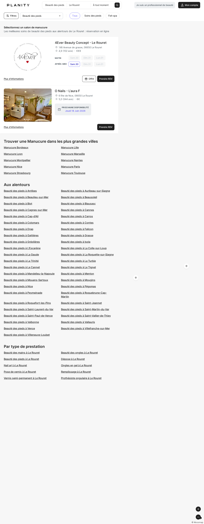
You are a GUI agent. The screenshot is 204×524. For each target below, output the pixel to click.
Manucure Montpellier (17, 160)
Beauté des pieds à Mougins (78, 280)
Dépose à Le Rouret (73, 359)
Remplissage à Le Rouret (76, 371)
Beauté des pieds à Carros (77, 216)
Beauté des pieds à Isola (75, 241)
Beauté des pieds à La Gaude (21, 254)
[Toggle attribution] (200, 521)
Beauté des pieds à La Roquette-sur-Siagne (87, 254)
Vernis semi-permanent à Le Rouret (25, 378)
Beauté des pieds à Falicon (77, 229)
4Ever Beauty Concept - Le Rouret (80, 43)
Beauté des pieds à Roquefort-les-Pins (27, 303)
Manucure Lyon (13, 153)
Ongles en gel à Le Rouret (76, 365)
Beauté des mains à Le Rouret (22, 352)
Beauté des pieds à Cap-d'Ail (21, 216)
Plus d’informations (14, 78)
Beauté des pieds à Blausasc (78, 203)
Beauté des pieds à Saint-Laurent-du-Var (28, 309)
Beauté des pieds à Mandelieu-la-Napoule (29, 273)
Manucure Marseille (73, 153)
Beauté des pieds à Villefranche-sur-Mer (85, 328)
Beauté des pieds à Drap (18, 229)
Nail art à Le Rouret (15, 365)
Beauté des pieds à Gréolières (22, 241)
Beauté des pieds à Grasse (77, 235)
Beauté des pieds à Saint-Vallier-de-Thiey (86, 315)
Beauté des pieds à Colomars (21, 222)
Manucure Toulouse (73, 173)
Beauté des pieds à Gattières (21, 235)
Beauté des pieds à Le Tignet (78, 267)
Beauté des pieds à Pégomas (78, 286)
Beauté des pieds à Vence (19, 328)
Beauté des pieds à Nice (18, 286)
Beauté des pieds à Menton (77, 273)
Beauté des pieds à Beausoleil (79, 197)
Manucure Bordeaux (16, 147)
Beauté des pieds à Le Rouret (21, 359)
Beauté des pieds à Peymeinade (23, 292)
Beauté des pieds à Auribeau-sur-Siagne (85, 190)
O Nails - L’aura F (67, 91)
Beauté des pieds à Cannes (77, 210)
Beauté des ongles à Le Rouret (79, 352)
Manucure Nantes (72, 160)
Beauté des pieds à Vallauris (78, 322)
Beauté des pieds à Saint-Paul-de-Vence (28, 315)
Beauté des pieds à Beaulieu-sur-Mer (26, 197)
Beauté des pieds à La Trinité (21, 260)
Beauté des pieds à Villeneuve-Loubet (27, 334)
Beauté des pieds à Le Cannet (22, 267)
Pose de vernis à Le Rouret (20, 371)
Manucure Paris (70, 166)
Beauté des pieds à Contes (77, 222)
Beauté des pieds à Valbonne (21, 322)
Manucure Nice (13, 166)
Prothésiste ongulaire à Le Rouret (81, 378)
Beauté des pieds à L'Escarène (22, 248)
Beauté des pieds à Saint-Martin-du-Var (85, 309)
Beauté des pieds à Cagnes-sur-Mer (25, 210)
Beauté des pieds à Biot (18, 203)
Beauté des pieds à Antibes (20, 190)
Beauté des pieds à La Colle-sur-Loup (84, 248)
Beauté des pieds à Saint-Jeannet (81, 303)
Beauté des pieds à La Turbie (78, 260)
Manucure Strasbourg (17, 173)
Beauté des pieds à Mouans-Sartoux (26, 280)
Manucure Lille (70, 147)
